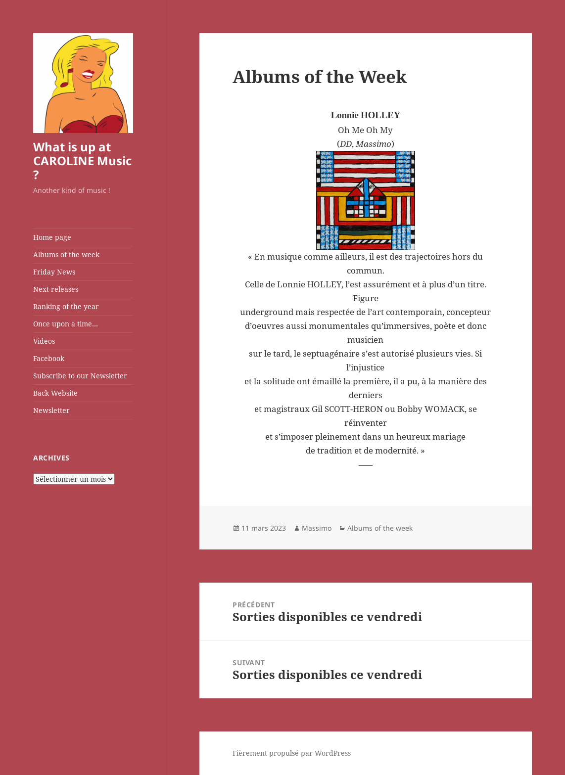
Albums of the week (66, 254)
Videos (44, 341)
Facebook (48, 358)
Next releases (55, 289)
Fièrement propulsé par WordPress (292, 753)
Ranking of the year (66, 306)
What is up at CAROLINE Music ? (82, 160)
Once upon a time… (65, 323)
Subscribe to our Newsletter (80, 375)
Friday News (54, 271)
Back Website (55, 393)
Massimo (316, 528)
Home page (52, 237)
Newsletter (51, 410)
